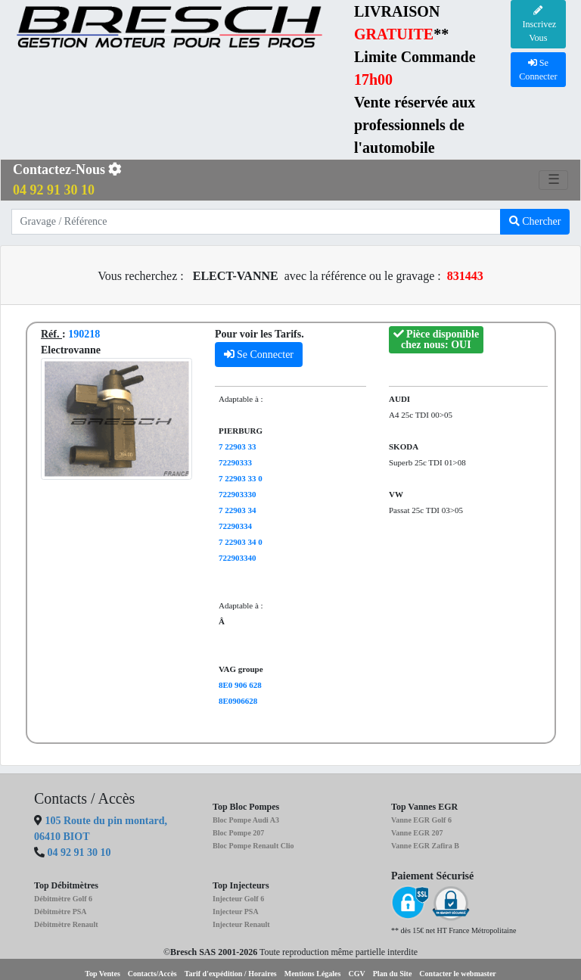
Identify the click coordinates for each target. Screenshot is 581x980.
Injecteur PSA (236, 911)
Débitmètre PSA (60, 911)
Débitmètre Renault (66, 924)
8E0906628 (238, 700)
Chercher (535, 221)
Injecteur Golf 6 (238, 898)
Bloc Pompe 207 (238, 833)
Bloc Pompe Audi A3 (246, 820)
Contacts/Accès (152, 973)
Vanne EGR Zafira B (425, 846)
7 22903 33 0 (241, 478)
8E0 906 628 (240, 684)
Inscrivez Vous (538, 25)
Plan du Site (392, 973)
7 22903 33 (237, 446)
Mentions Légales (312, 973)
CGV (356, 973)
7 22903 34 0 (241, 541)
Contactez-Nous (67, 180)
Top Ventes (102, 973)
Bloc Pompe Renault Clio (253, 846)
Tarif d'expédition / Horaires (231, 973)
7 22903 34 (237, 510)
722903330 (237, 494)
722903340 (237, 557)
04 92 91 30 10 (79, 852)
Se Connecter (259, 354)
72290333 (235, 462)
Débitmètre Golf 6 (63, 898)
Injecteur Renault (241, 924)
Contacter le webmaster (457, 973)
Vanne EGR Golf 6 (421, 820)
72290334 (235, 525)
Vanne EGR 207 (417, 833)
